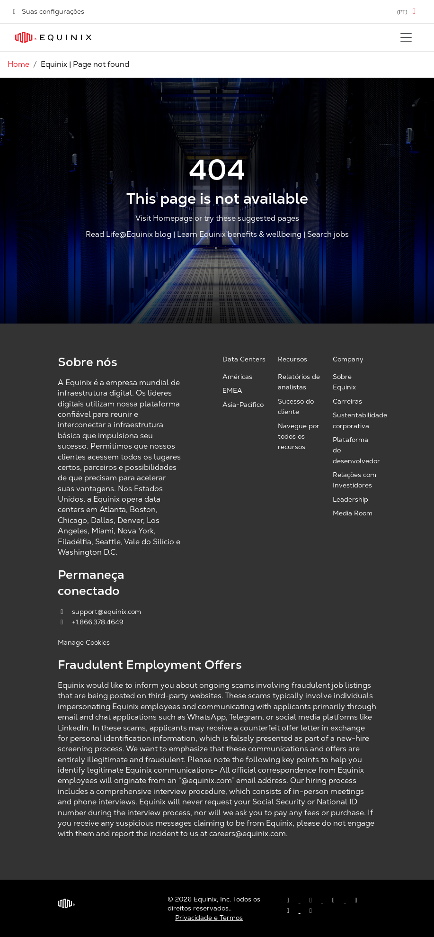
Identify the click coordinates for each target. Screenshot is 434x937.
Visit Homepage (164, 219)
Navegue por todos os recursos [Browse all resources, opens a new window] (298, 436)
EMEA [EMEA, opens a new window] (232, 390)
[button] (408, 11)
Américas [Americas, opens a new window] (237, 376)
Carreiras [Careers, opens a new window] (347, 401)
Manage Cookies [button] (84, 642)
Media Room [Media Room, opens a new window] (352, 513)
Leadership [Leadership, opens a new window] (350, 499)
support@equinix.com (99, 611)
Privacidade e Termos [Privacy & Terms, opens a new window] (209, 917)
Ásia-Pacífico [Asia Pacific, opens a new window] (243, 404)
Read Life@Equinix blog (128, 234)
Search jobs (328, 234)
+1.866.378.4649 (91, 622)
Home (18, 64)
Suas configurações (47, 11)
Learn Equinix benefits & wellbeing (239, 234)
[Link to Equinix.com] (53, 37)
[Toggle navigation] (406, 37)
